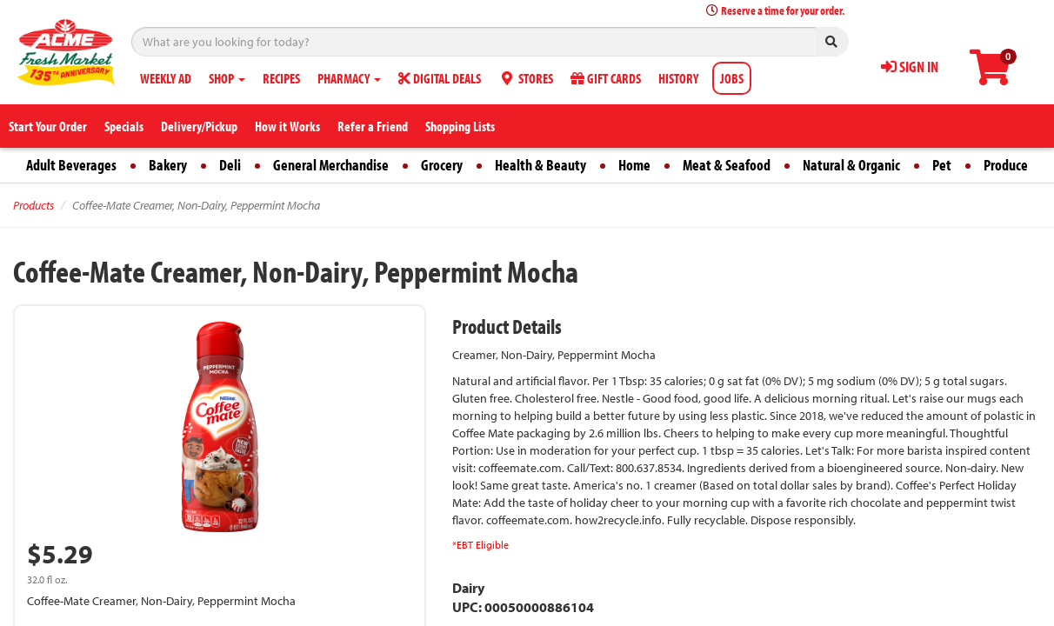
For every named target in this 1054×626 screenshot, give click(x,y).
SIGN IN (909, 67)
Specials (123, 126)
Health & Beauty (540, 165)
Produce (1006, 165)
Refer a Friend (372, 126)
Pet (941, 165)
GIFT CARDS (605, 78)
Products (33, 205)
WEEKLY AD (165, 78)
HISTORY (678, 78)
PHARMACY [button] (349, 78)
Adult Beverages (71, 165)
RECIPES (281, 78)
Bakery (168, 165)
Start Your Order (48, 126)
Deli (230, 165)
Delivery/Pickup (199, 126)
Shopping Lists (460, 126)
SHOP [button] (227, 78)
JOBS (732, 78)
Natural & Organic (851, 165)
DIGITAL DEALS (439, 78)
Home (634, 165)
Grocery (442, 165)
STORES (525, 78)
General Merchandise (331, 165)
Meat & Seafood (726, 165)
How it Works (287, 126)
